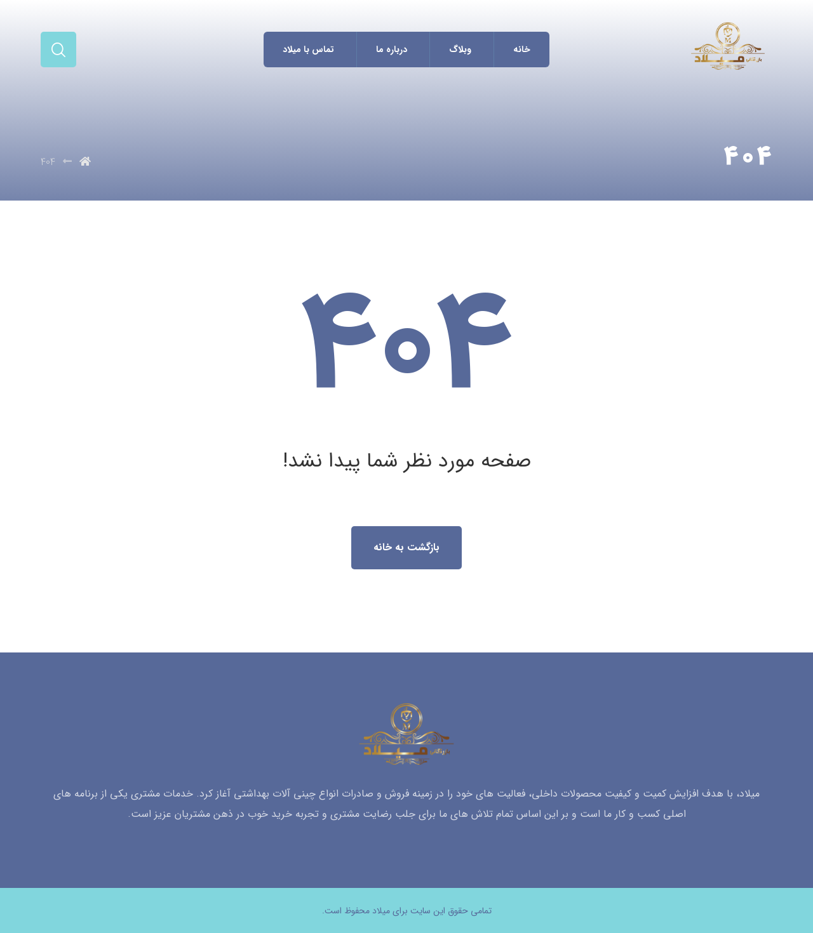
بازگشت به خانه (406, 547)
